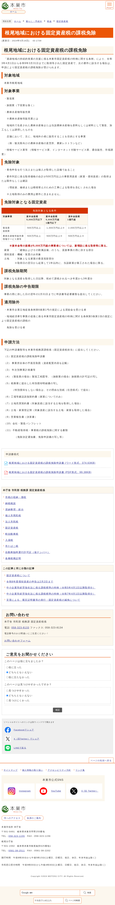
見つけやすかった (19, 690)
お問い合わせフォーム (17, 640)
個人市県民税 (13, 515)
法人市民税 (11, 521)
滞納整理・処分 (14, 509)
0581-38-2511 (17, 850)
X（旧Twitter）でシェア (22, 739)
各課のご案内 (34, 818)
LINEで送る (15, 748)
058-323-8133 (20, 627)
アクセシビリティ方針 (59, 770)
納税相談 (10, 503)
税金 (49, 21)
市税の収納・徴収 (15, 497)
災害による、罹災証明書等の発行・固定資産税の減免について (43, 600)
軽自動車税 (11, 534)
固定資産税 (62, 21)
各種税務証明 (13, 558)
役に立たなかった (19, 677)
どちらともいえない (20, 672)
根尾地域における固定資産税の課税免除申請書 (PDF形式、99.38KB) (48, 473)
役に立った (15, 667)
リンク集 (80, 770)
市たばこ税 (11, 546)
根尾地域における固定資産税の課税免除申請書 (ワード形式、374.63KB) (50, 463)
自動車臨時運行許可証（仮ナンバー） (27, 552)
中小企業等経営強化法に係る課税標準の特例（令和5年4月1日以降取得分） (51, 587)
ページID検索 (74, 900)
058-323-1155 (17, 836)
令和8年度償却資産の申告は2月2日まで (29, 581)
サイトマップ (11, 770)
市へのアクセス (12, 818)
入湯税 (9, 540)
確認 (57, 710)
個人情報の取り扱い (32, 770)
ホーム (17, 21)
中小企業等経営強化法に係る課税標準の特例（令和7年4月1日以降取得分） (51, 593)
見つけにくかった (19, 700)
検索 (89, 893)
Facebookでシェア (19, 730)
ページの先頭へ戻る (101, 760)
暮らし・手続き (34, 21)
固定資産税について (18, 575)
